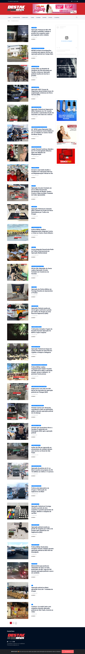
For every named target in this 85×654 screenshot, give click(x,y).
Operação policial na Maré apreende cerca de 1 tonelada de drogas (42, 589)
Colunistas (56, 17)
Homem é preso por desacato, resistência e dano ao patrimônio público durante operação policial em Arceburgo (42, 410)
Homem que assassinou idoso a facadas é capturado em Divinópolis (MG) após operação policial (41, 430)
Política (50, 17)
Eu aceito (67, 651)
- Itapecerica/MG (15, 1)
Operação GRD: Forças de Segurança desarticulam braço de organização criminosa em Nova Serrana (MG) (42, 92)
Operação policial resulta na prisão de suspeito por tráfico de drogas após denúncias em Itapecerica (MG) (42, 529)
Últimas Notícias (16, 17)
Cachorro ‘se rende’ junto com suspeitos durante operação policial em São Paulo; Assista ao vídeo (42, 609)
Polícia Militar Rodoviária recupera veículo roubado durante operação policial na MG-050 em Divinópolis (42, 549)
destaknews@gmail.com (13, 645)
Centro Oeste (25, 17)
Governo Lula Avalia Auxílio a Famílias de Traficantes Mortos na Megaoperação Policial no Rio (42, 171)
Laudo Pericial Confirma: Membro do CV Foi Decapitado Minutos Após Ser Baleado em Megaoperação (42, 151)
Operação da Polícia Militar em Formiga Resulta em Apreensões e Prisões (42, 291)
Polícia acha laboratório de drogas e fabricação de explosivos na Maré (40, 489)
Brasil (32, 17)
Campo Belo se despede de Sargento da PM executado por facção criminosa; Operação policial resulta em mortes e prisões (41, 72)
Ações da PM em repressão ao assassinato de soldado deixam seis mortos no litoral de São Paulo (41, 450)
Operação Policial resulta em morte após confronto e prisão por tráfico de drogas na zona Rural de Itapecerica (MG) (41, 310)
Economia (38, 17)
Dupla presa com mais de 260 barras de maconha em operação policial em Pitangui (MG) (42, 390)
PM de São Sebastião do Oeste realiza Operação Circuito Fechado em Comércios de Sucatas (41, 271)
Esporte (44, 17)
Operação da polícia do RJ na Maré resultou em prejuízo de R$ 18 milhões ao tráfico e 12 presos (42, 470)
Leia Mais (33, 39)
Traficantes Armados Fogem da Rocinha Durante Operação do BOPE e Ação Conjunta (41, 330)
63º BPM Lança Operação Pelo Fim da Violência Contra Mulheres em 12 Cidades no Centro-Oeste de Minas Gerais (42, 131)
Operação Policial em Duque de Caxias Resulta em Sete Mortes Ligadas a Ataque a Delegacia (41, 350)
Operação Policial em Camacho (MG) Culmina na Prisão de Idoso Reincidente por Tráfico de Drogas (42, 211)
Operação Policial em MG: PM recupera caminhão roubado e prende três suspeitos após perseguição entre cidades (41, 32)
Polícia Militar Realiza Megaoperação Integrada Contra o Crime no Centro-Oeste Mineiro (42, 231)
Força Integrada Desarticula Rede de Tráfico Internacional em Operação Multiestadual (42, 251)
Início (9, 17)
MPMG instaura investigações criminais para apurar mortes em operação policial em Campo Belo (42, 52)
